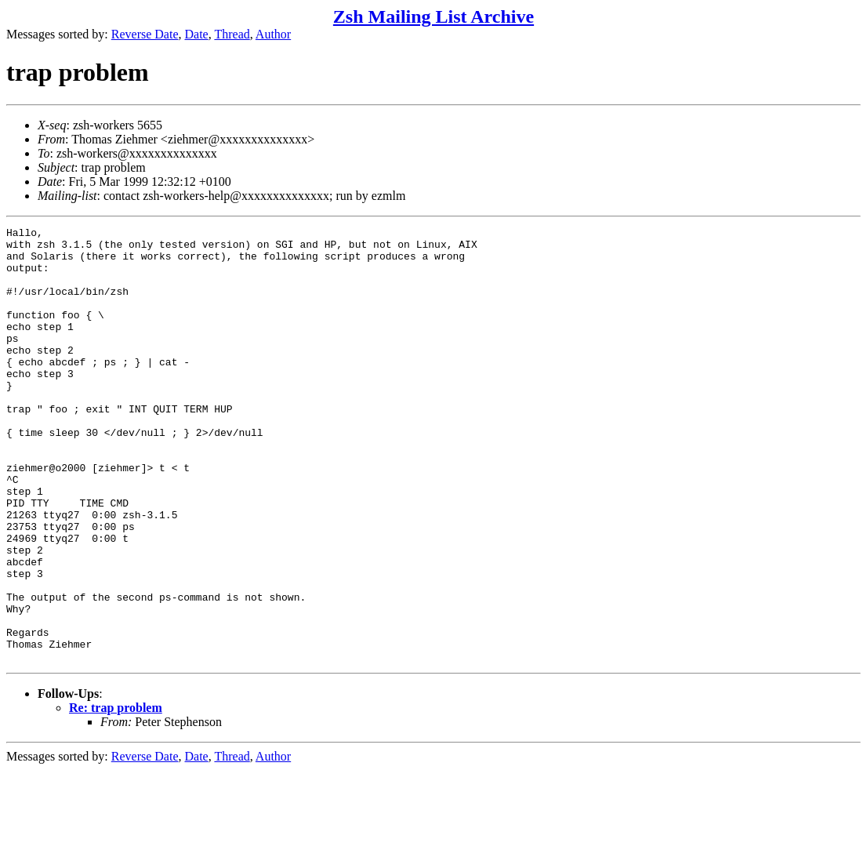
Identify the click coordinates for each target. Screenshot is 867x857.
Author (273, 34)
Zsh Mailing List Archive (433, 16)
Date (197, 34)
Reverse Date (145, 34)
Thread (231, 34)
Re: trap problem (115, 794)
